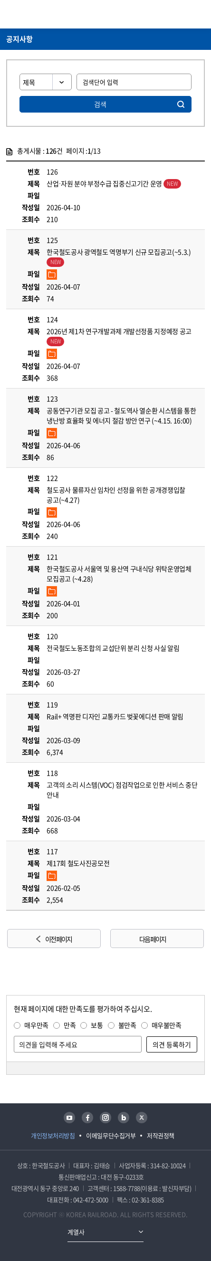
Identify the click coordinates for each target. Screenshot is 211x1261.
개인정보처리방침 (53, 1135)
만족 (70, 1025)
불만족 (127, 1025)
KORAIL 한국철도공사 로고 (43, 14)
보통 (97, 1025)
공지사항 (19, 39)
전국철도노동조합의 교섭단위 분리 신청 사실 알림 (113, 648)
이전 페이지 (58, 939)
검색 (100, 104)
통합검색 (183, 14)
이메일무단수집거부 (110, 1135)
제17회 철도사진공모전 (78, 863)
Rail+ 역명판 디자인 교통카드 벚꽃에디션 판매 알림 (115, 716)
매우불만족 (167, 1025)
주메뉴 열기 (199, 14)
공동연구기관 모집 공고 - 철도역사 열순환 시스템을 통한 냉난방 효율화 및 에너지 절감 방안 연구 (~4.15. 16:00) (121, 415)
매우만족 (36, 1025)
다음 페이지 (152, 939)
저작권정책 (160, 1135)
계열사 (76, 1231)
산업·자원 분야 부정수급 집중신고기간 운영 (114, 183)
